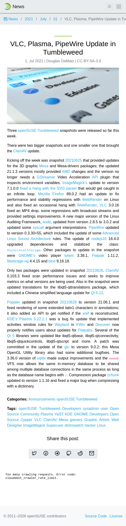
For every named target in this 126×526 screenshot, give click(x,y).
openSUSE (27, 130)
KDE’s (12, 319)
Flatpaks (85, 330)
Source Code (96, 516)
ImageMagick (34, 425)
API (95, 177)
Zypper (27, 420)
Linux (101, 425)
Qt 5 (10, 336)
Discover (103, 325)
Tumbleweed (48, 130)
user (105, 409)
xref (86, 313)
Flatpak (98, 256)
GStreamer (46, 177)
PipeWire (96, 228)
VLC (103, 205)
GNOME (82, 414)
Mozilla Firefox (51, 194)
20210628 (68, 302)
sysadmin (92, 409)
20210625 (73, 160)
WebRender (92, 200)
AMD (66, 172)
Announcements (43, 399)
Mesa (43, 166)
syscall (38, 228)
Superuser (55, 425)
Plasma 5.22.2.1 (33, 319)
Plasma (47, 414)
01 (56, 19)
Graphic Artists (98, 420)
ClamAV (20, 151)
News (11, 19)
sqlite (41, 358)
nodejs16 (99, 239)
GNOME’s (26, 256)
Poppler (13, 302)
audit (47, 222)
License (116, 516)
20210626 (94, 270)
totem (69, 256)
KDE (69, 414)
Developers (72, 409)
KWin (80, 325)
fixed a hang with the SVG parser (48, 188)
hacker (91, 425)
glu (66, 347)
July (43, 19)
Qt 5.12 (97, 293)
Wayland (62, 325)
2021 (29, 19)
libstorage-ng (18, 261)
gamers (77, 420)
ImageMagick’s (74, 183)
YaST (59, 414)
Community (30, 414)
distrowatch (74, 425)
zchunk (113, 375)
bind (51, 261)
